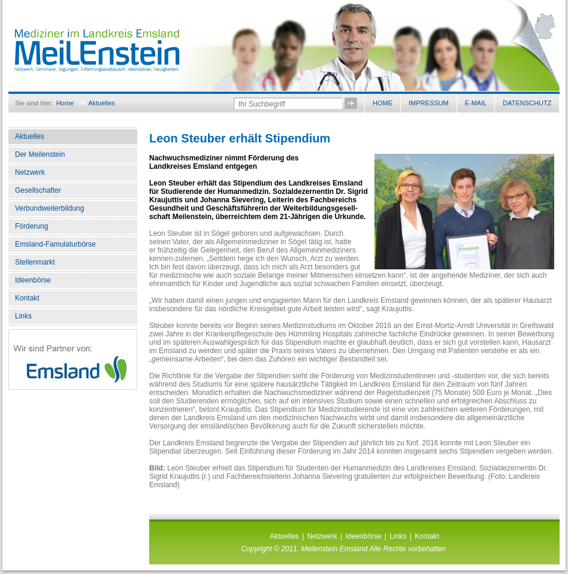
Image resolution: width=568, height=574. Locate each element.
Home (65, 103)
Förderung (31, 226)
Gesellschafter (38, 190)
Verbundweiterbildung (49, 208)
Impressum (429, 103)
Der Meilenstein (40, 154)
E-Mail (476, 103)
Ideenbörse (33, 280)
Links (23, 316)
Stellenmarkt (35, 262)
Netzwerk (30, 172)
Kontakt (27, 298)
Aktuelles (101, 103)
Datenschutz (527, 103)
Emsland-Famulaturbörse (55, 244)
